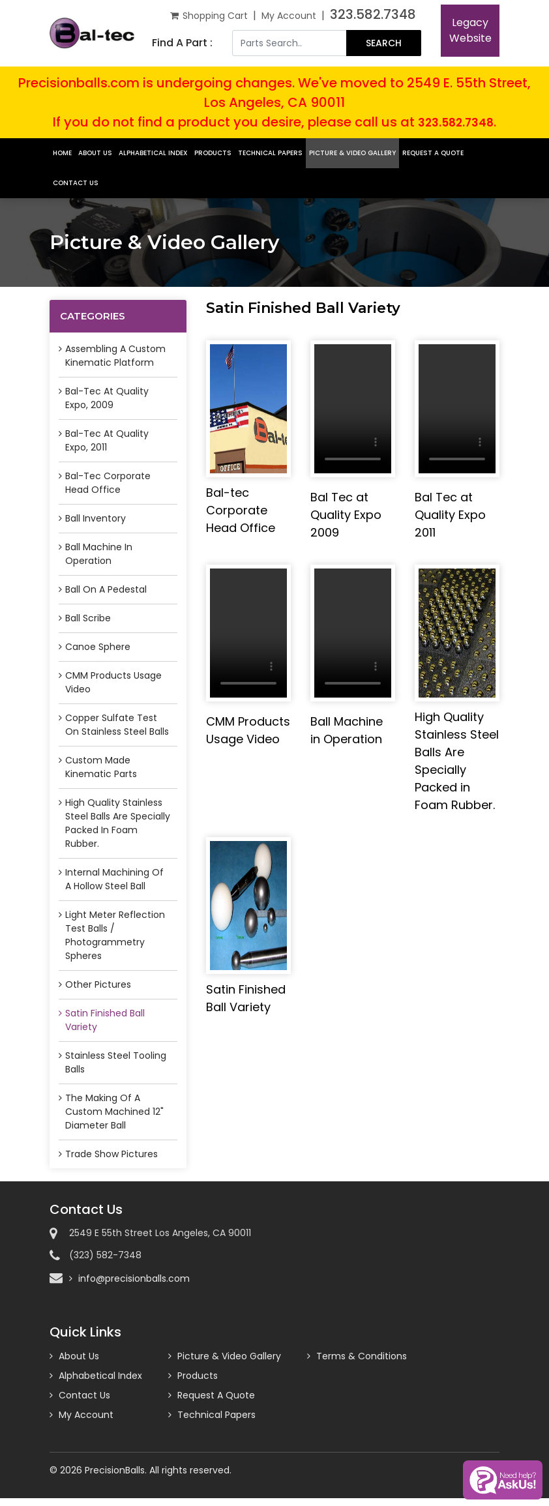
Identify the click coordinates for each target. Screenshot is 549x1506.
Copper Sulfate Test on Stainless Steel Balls (117, 724)
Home (62, 153)
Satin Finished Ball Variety (105, 1020)
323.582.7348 (373, 14)
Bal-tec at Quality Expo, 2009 (107, 398)
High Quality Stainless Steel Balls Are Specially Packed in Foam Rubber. (117, 823)
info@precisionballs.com (134, 1278)
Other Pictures (98, 984)
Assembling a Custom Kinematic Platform (115, 355)
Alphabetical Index (153, 153)
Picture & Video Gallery (352, 153)
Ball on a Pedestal (106, 589)
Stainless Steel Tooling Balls (115, 1062)
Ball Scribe (88, 618)
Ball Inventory (95, 518)
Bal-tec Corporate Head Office (108, 482)
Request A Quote (433, 153)
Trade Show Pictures (111, 1153)
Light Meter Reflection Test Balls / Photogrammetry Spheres (115, 935)
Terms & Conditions (361, 1357)
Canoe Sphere (97, 646)
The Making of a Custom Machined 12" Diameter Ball (114, 1111)
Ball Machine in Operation (98, 553)
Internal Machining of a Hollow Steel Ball (114, 879)
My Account (288, 15)
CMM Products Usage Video (113, 682)
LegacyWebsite (470, 30)
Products (212, 153)
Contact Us (75, 183)
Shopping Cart (209, 15)
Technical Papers (270, 153)
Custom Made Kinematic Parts (101, 767)
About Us (95, 153)
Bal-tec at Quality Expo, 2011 (107, 440)
